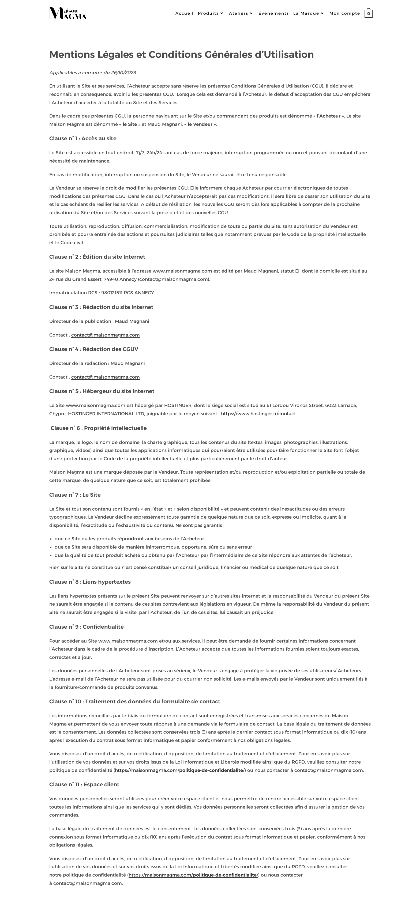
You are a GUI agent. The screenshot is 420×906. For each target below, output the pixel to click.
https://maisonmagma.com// (180, 770)
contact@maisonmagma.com (105, 335)
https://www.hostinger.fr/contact (258, 413)
